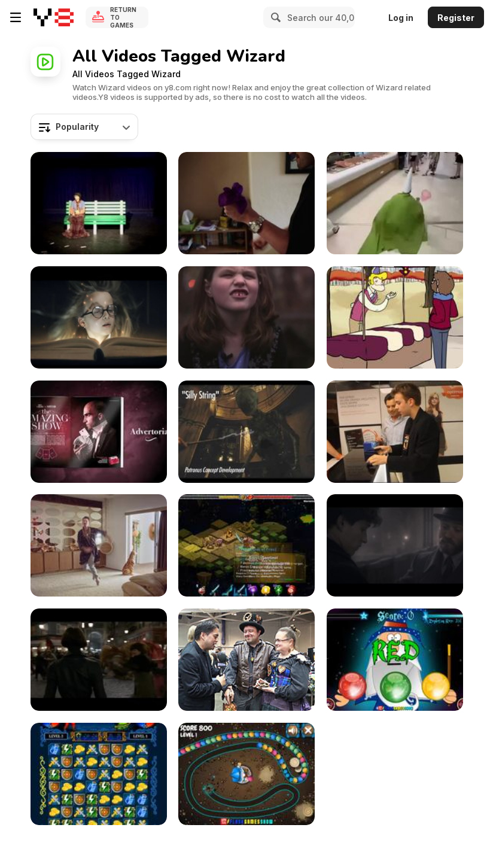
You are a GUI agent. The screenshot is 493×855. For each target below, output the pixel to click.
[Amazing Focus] (246, 203)
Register (455, 18)
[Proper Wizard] (99, 545)
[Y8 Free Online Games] (54, 17)
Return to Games (123, 17)
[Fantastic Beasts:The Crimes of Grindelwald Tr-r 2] (99, 659)
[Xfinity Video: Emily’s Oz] (246, 317)
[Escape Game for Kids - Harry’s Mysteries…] (99, 317)
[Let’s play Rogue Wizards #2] (246, 545)
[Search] (274, 17)
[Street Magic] (99, 432)
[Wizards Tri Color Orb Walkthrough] (395, 659)
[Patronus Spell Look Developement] (246, 432)
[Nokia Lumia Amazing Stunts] (395, 432)
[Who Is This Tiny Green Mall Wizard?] (395, 203)
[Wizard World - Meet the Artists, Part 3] (246, 659)
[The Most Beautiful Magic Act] (99, 203)
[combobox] (84, 127)
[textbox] (84, 126)
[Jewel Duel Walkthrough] (99, 774)
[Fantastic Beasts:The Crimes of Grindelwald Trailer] (395, 545)
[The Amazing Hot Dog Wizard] (395, 317)
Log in (400, 18)
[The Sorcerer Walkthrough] (246, 774)
